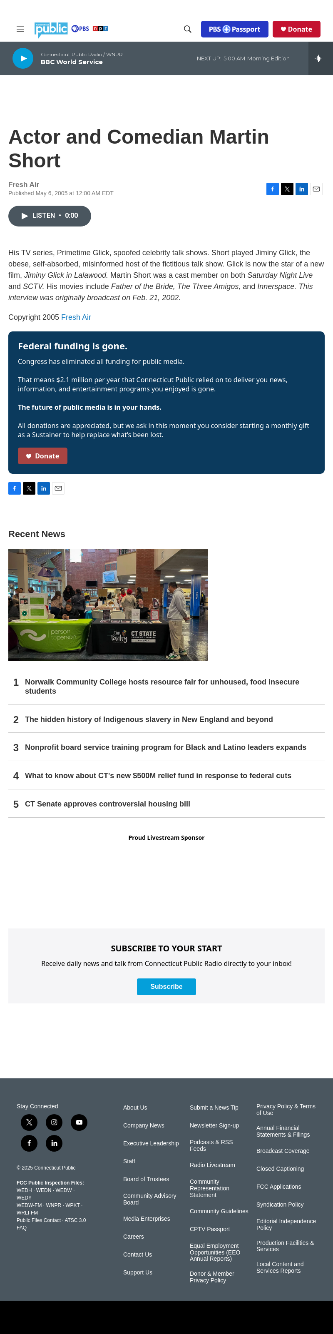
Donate (300, 29)
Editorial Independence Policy (286, 1224)
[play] (23, 58)
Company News (143, 1125)
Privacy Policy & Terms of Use (286, 1109)
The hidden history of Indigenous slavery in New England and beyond (149, 719)
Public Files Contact (39, 1220)
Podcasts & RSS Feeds (211, 1145)
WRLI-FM (27, 1213)
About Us (135, 1108)
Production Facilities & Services (285, 1246)
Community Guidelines (219, 1211)
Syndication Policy (280, 1205)
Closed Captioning (280, 1169)
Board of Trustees (146, 1179)
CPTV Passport (210, 1229)
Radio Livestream (212, 1165)
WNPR (53, 1205)
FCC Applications (278, 1187)
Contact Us (137, 1255)
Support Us (137, 1272)
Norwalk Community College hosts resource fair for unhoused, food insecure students (162, 686)
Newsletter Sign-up (214, 1125)
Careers (133, 1237)
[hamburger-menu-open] (20, 29)
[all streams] (320, 58)
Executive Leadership (151, 1143)
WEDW (63, 1190)
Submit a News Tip (214, 1108)
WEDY (24, 1198)
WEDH (24, 1190)
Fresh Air (76, 317)
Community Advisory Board (149, 1199)
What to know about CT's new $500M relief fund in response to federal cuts (158, 776)
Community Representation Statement (209, 1188)
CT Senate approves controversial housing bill (107, 804)
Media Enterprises (146, 1219)
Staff (129, 1161)
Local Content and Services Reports (280, 1267)
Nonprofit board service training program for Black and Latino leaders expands (165, 747)
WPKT (72, 1205)
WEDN (44, 1190)
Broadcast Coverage (283, 1151)
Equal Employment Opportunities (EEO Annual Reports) (215, 1252)
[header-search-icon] (188, 29)
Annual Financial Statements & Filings (283, 1131)
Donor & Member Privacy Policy (212, 1277)
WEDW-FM (29, 1205)
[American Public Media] (222, 1317)
